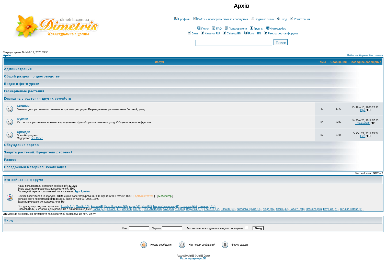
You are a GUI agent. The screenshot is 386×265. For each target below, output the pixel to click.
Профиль (182, 19)
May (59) (127, 209)
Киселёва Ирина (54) (249, 209)
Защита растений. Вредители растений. (39, 152)
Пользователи (236, 28)
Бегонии (23, 106)
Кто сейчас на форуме (23, 180)
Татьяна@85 (362, 123)
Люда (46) (269, 209)
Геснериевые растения (24, 91)
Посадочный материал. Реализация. (35, 167)
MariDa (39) (82, 206)
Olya (363, 110)
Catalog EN (232, 33)
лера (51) (134, 206)
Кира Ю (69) (228, 209)
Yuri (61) (180, 209)
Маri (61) (147, 206)
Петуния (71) (330, 209)
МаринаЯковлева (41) (166, 206)
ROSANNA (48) (153, 209)
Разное (10, 160)
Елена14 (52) (212, 209)
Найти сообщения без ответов (365, 55)
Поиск (203, 28)
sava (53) (168, 209)
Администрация (18, 69)
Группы (256, 28)
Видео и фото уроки (21, 84)
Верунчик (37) (194, 209)
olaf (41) (138, 209)
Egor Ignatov (82, 191)
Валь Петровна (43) (116, 206)
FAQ (217, 28)
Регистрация (300, 19)
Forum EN (252, 33)
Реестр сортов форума (281, 33)
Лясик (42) (282, 209)
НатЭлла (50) (314, 209)
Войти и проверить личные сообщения (221, 19)
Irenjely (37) (68, 206)
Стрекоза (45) (188, 206)
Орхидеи (23, 132)
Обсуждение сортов (21, 145)
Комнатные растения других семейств (37, 98)
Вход (282, 19)
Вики (193, 33)
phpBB (191, 255)
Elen (362, 136)
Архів (7, 55)
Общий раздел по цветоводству (32, 76)
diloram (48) (113, 209)
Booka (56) (99, 209)
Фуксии (22, 119)
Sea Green (37, 138)
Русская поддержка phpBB (193, 258)
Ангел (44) (97, 206)
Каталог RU (210, 33)
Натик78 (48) (296, 209)
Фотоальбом (276, 28)
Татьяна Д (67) (206, 206)
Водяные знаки (263, 19)
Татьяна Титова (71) (352, 209)
